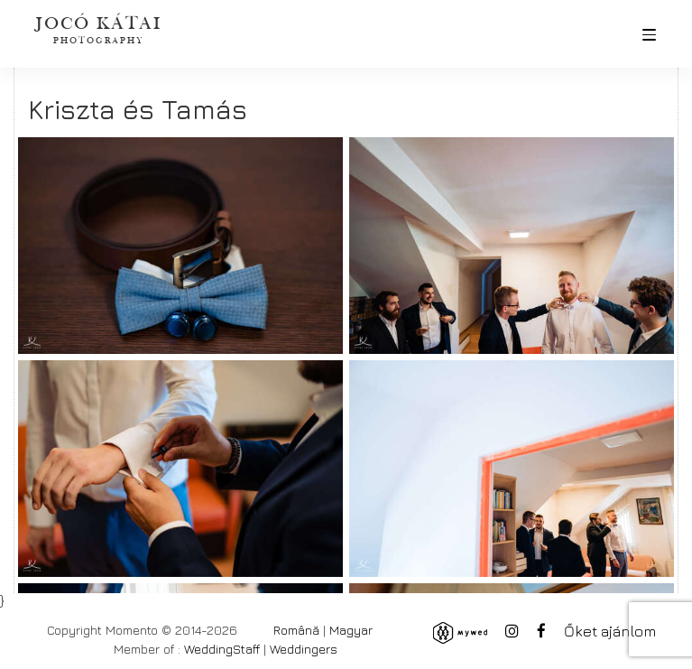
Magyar (351, 629)
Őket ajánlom (610, 631)
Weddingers (303, 648)
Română (296, 629)
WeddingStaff (222, 648)
